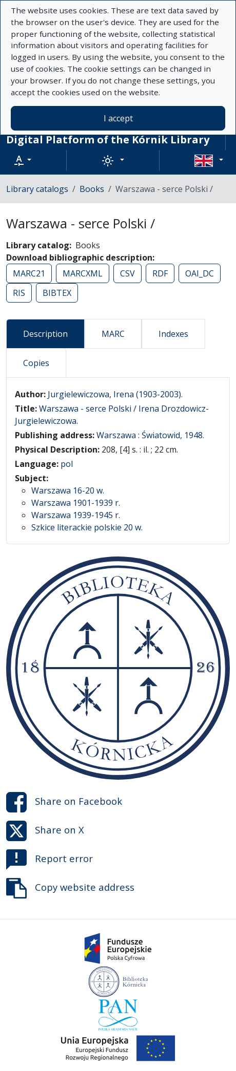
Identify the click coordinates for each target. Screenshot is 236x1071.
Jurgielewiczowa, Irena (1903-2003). (115, 394)
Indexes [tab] (173, 333)
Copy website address (70, 888)
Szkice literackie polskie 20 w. (87, 527)
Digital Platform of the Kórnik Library (107, 139)
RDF (160, 273)
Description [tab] (45, 333)
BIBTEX (57, 292)
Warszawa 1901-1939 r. (75, 502)
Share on (64, 802)
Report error (49, 859)
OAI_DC (199, 273)
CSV (127, 273)
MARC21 (29, 273)
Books (92, 189)
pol (67, 463)
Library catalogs (37, 189)
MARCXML (83, 273)
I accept (118, 118)
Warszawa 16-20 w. (67, 490)
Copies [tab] (36, 363)
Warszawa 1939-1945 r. (75, 515)
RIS (19, 292)
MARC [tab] (113, 333)
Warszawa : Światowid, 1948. (150, 435)
